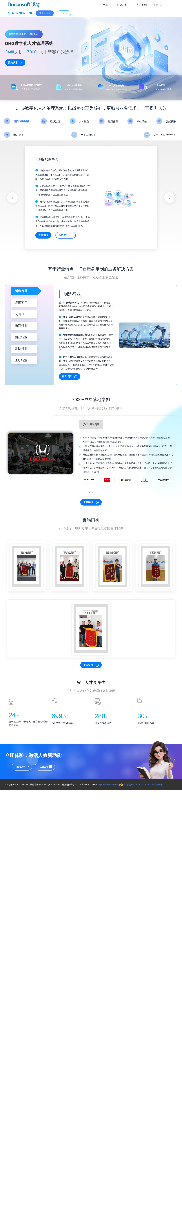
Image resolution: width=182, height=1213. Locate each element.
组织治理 (55, 121)
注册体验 (44, 13)
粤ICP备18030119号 (109, 784)
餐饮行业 (21, 348)
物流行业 (21, 325)
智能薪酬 (171, 121)
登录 (63, 13)
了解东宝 (159, 4)
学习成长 (18, 135)
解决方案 (123, 4)
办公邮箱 (158, 784)
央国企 (19, 314)
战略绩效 (142, 121)
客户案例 (141, 4)
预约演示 (21, 767)
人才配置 (84, 121)
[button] (89, 492)
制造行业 (21, 291)
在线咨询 (43, 767)
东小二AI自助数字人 (164, 135)
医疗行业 (21, 360)
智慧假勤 (113, 121)
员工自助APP (88, 135)
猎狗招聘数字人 (22, 121)
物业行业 (21, 337)
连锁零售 (21, 302)
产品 (106, 4)
